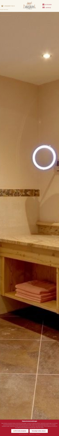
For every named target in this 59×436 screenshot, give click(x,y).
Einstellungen (8, 15)
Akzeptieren (2, 15)
